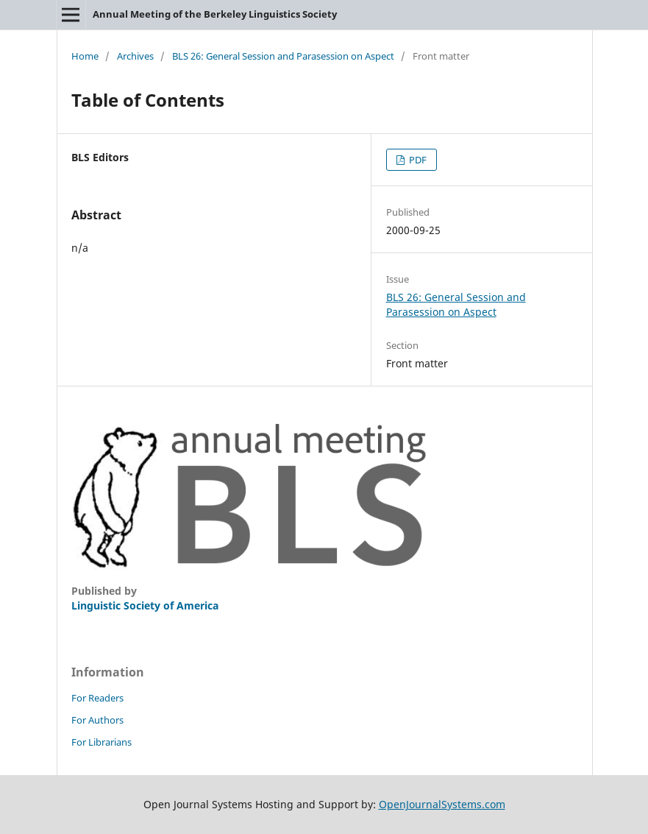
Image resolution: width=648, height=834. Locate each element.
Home (85, 56)
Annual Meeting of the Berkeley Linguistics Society (215, 14)
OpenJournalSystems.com (442, 804)
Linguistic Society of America (144, 605)
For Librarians (101, 742)
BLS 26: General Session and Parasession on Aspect (283, 56)
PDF (417, 159)
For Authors (97, 720)
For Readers (97, 697)
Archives (135, 56)
